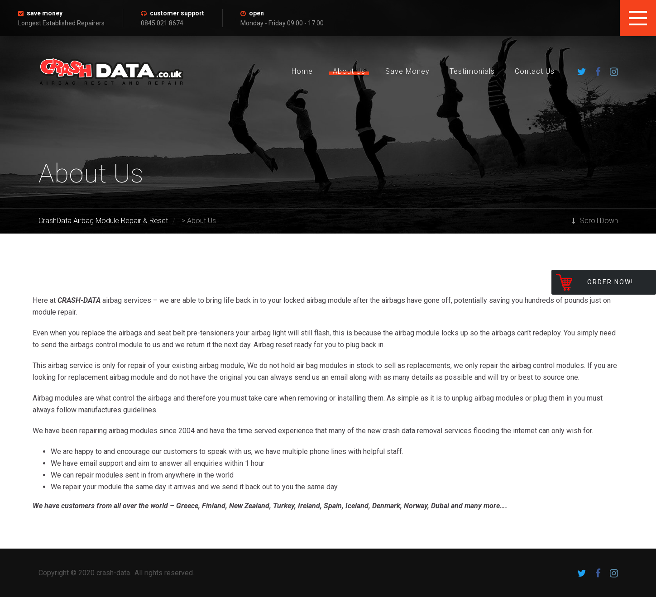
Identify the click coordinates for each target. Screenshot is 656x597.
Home (302, 71)
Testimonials (472, 71)
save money (44, 13)
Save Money (407, 71)
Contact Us (535, 71)
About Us (349, 71)
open (256, 13)
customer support (177, 13)
